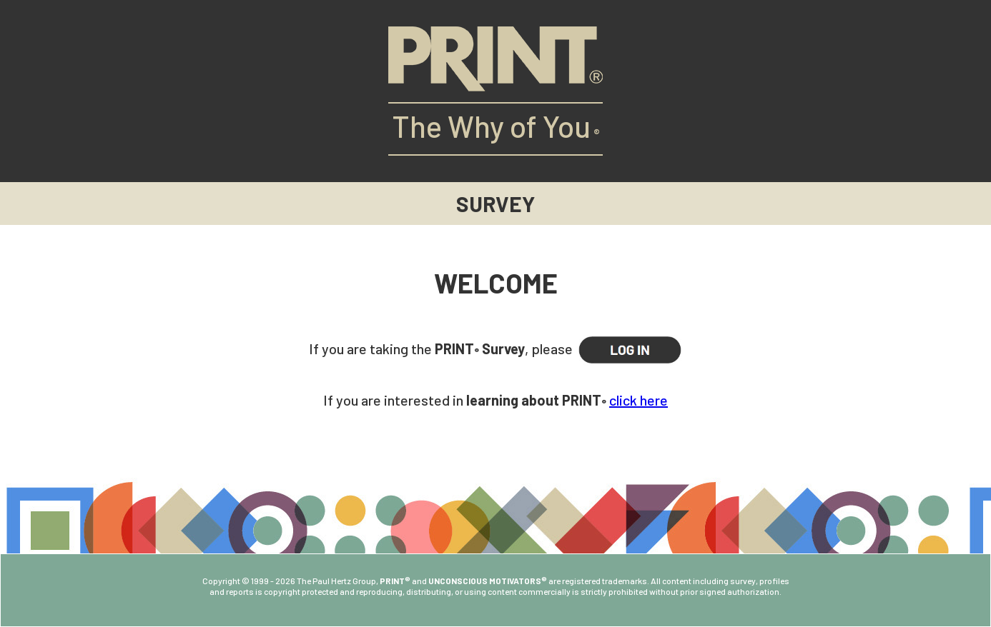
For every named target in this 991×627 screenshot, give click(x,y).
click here (638, 399)
